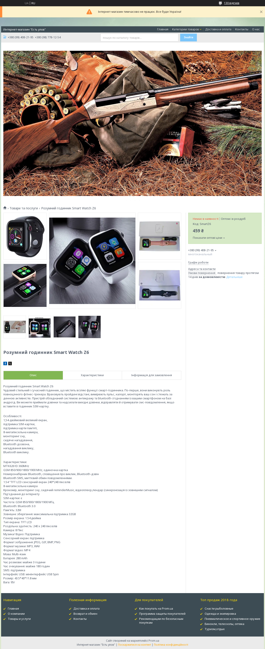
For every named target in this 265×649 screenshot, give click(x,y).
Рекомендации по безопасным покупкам (161, 621)
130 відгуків (231, 3)
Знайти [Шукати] (188, 37)
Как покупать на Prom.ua (156, 608)
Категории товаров (185, 29)
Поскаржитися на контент (134, 645)
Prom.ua (154, 641)
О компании (16, 614)
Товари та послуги (24, 208)
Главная (162, 29)
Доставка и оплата (218, 29)
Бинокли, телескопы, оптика (224, 624)
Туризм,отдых (215, 629)
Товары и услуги (19, 619)
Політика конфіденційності (171, 645)
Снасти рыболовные (219, 608)
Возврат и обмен (85, 614)
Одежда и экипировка (220, 614)
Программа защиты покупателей (162, 614)
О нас (256, 29)
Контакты (241, 29)
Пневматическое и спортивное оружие (232, 619)
